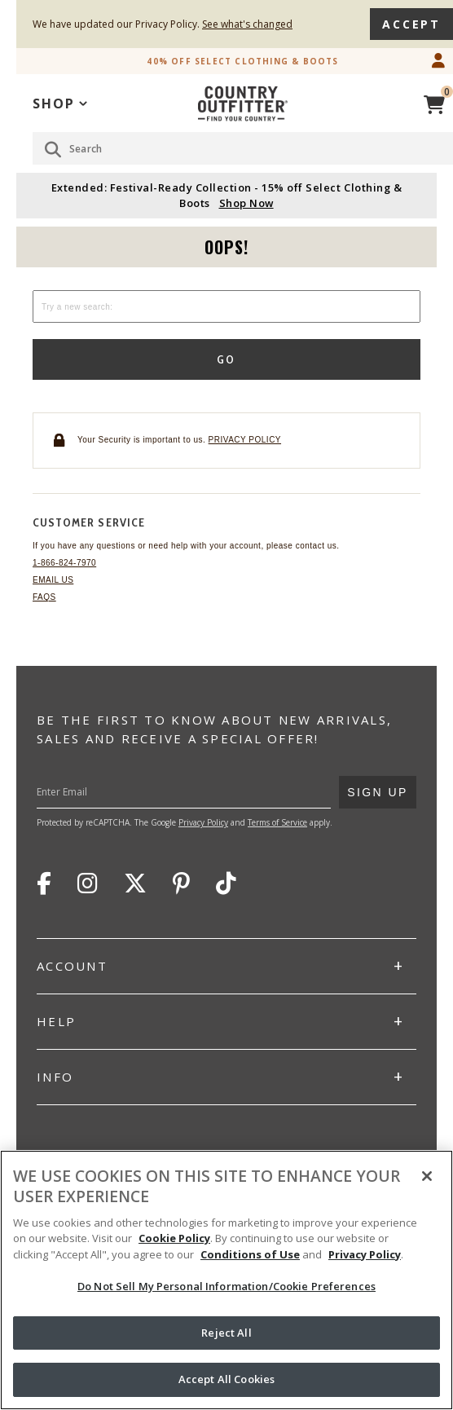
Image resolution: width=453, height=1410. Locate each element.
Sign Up (377, 787)
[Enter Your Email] (206, 792)
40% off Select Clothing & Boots (242, 61)
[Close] (427, 1176)
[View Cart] (434, 102)
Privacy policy (245, 439)
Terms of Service (277, 822)
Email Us (53, 579)
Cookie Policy (174, 1238)
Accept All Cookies (226, 1379)
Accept (411, 24)
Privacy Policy (203, 822)
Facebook (44, 883)
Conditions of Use (250, 1254)
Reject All (226, 1332)
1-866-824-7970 (64, 562)
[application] (60, 102)
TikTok (226, 883)
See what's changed (247, 24)
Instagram (87, 883)
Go (227, 359)
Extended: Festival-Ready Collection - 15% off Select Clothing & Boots (226, 195)
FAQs (44, 597)
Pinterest (181, 883)
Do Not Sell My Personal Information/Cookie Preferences (226, 1286)
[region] (226, 1280)
